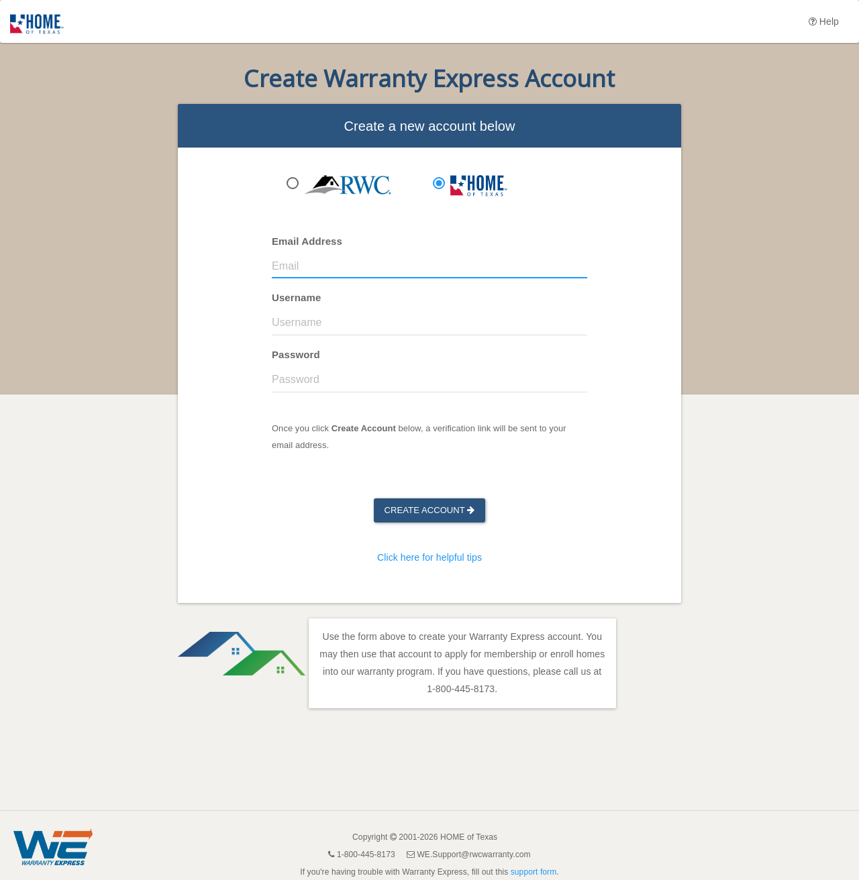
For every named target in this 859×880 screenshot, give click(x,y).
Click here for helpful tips (429, 557)
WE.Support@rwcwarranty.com (473, 854)
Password (296, 354)
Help (824, 21)
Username (296, 297)
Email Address (307, 241)
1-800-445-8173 (461, 688)
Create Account (430, 510)
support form (534, 872)
